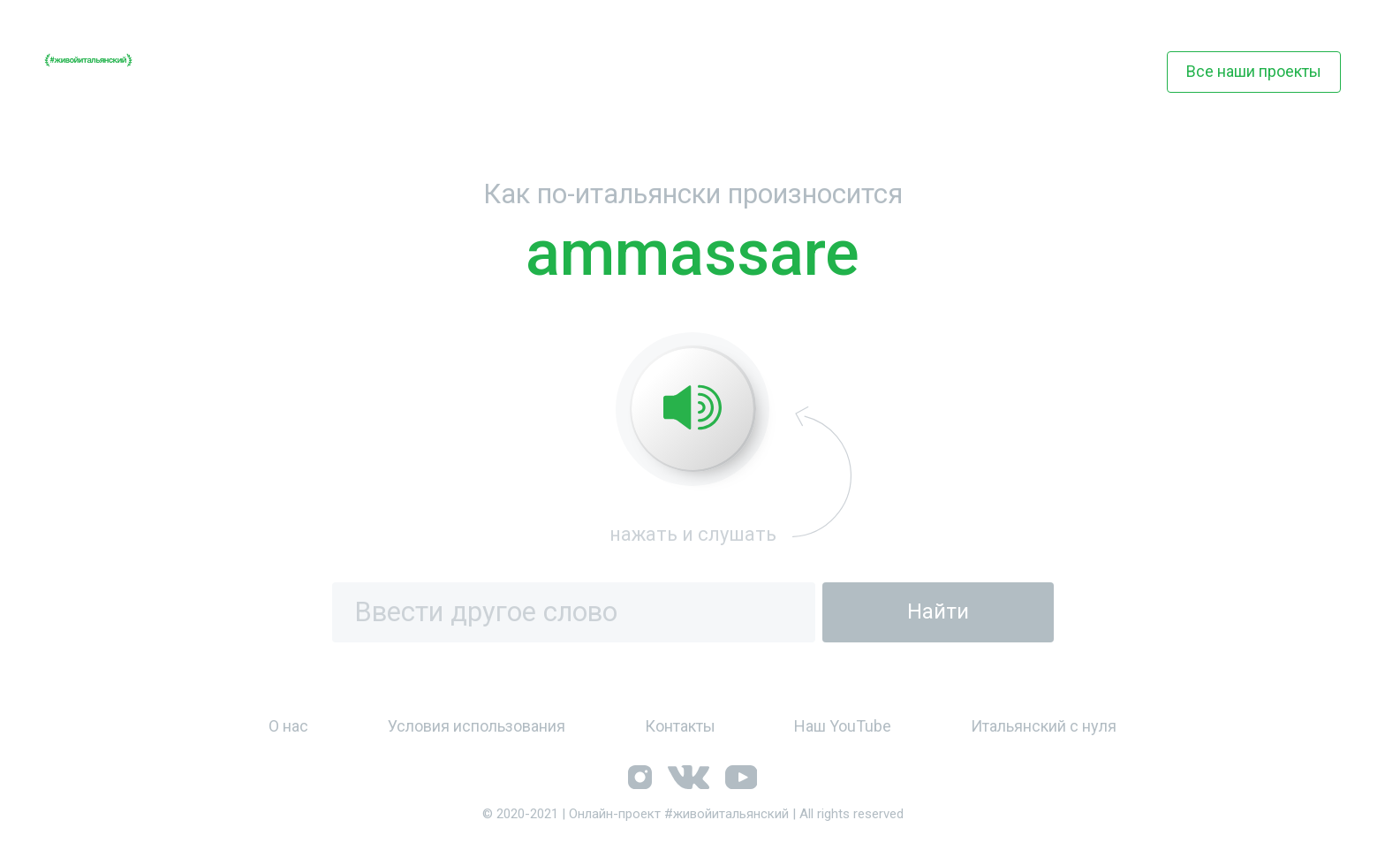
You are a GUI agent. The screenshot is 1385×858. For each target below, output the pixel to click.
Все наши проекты (1253, 71)
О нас (288, 726)
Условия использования (476, 726)
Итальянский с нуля (1043, 726)
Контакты (680, 726)
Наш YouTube (842, 726)
